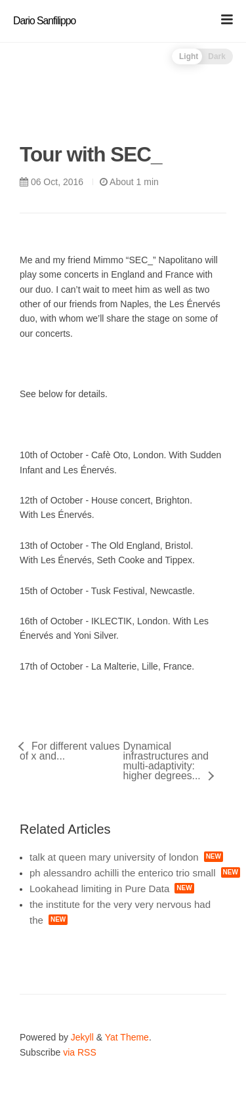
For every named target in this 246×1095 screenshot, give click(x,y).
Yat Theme (127, 1037)
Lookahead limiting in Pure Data (99, 888)
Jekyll (82, 1037)
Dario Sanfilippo (44, 20)
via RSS (79, 1052)
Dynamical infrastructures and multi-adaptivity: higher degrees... (166, 761)
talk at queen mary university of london (114, 857)
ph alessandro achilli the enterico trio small (123, 872)
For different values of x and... (70, 751)
